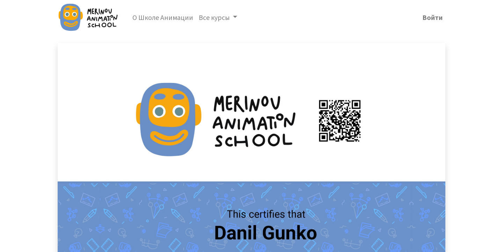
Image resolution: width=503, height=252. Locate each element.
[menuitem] (163, 17)
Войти (432, 17)
